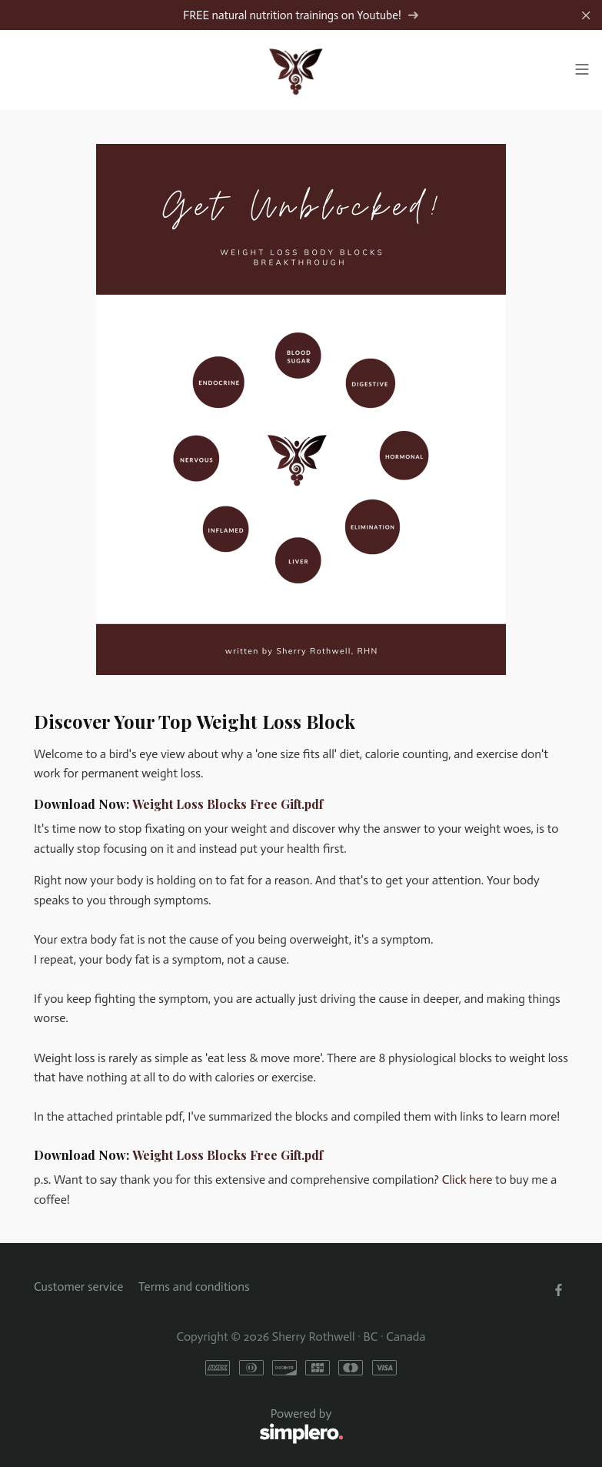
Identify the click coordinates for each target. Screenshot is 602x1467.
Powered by (189, 1426)
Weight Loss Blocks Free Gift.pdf (227, 804)
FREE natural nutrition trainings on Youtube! (301, 15)
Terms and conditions (194, 1286)
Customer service (78, 1286)
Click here (467, 1179)
